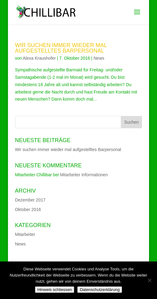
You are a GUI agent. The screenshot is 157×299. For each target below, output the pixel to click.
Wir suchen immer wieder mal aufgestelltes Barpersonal (61, 48)
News (99, 58)
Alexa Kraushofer (39, 58)
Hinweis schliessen (54, 289)
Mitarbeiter (25, 234)
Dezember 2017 (30, 199)
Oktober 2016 (28, 209)
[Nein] (149, 280)
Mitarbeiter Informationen (84, 174)
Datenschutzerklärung (100, 289)
